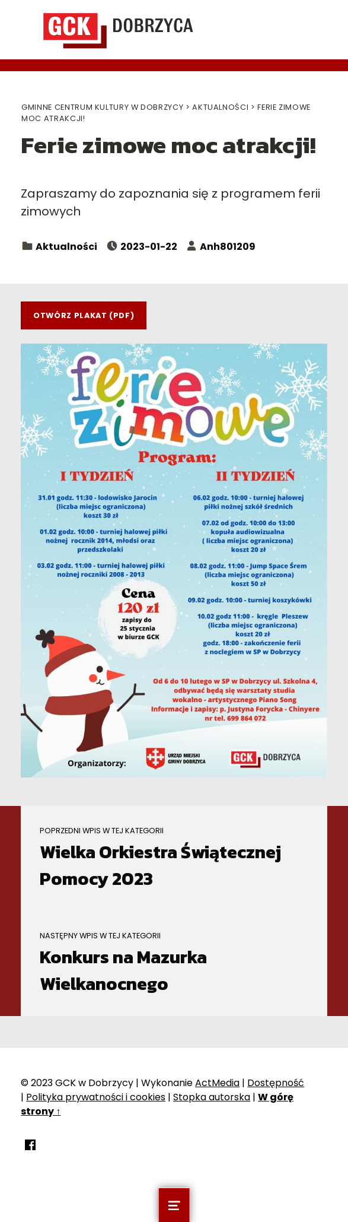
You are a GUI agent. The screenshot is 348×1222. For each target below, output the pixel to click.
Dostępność (275, 1083)
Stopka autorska (211, 1097)
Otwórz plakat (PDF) (83, 315)
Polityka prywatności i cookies (95, 1097)
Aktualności (66, 246)
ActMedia (217, 1083)
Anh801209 (228, 246)
